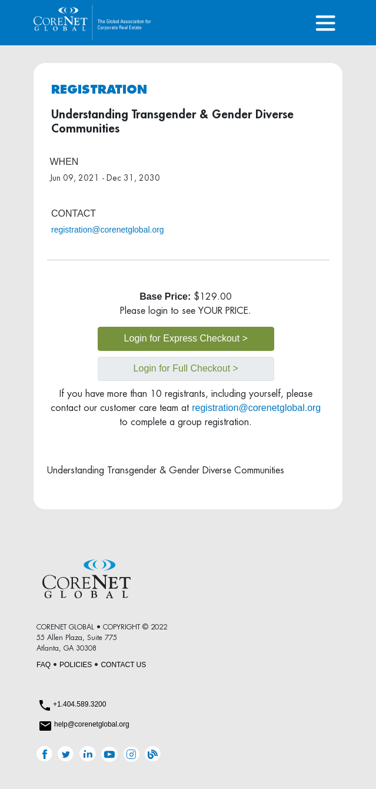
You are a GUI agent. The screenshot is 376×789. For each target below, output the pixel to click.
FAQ (43, 665)
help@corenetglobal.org (91, 724)
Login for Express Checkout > (186, 338)
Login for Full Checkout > (186, 368)
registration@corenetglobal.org (107, 229)
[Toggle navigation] (325, 23)
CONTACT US (123, 665)
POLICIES (75, 665)
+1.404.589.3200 (79, 704)
